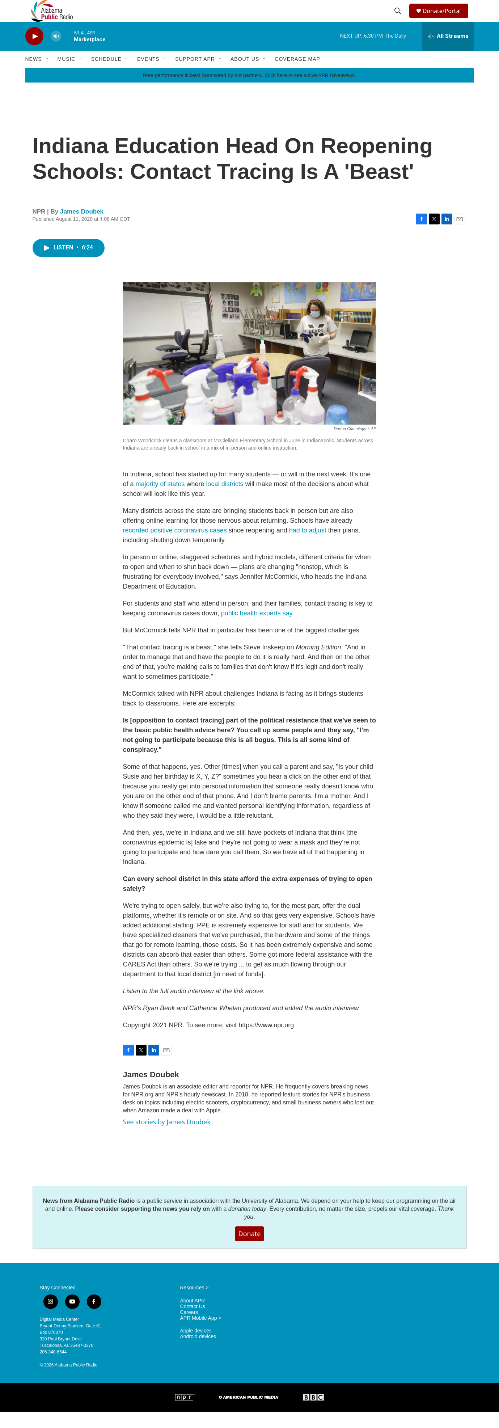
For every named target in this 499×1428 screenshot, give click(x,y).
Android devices (198, 1353)
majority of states (160, 500)
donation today (247, 1225)
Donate (249, 1250)
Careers (189, 1328)
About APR (192, 1317)
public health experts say (256, 629)
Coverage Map (297, 75)
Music (67, 75)
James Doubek (81, 227)
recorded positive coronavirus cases (175, 546)
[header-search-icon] (398, 19)
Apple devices (196, 1347)
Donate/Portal (444, 19)
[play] (34, 53)
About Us (245, 75)
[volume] (56, 53)
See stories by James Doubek (167, 1138)
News (33, 75)
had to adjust (307, 546)
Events (148, 75)
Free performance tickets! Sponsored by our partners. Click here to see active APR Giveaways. (249, 91)
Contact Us (192, 1323)
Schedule (106, 75)
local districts (225, 500)
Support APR (195, 75)
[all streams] (448, 52)
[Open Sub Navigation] (47, 75)
